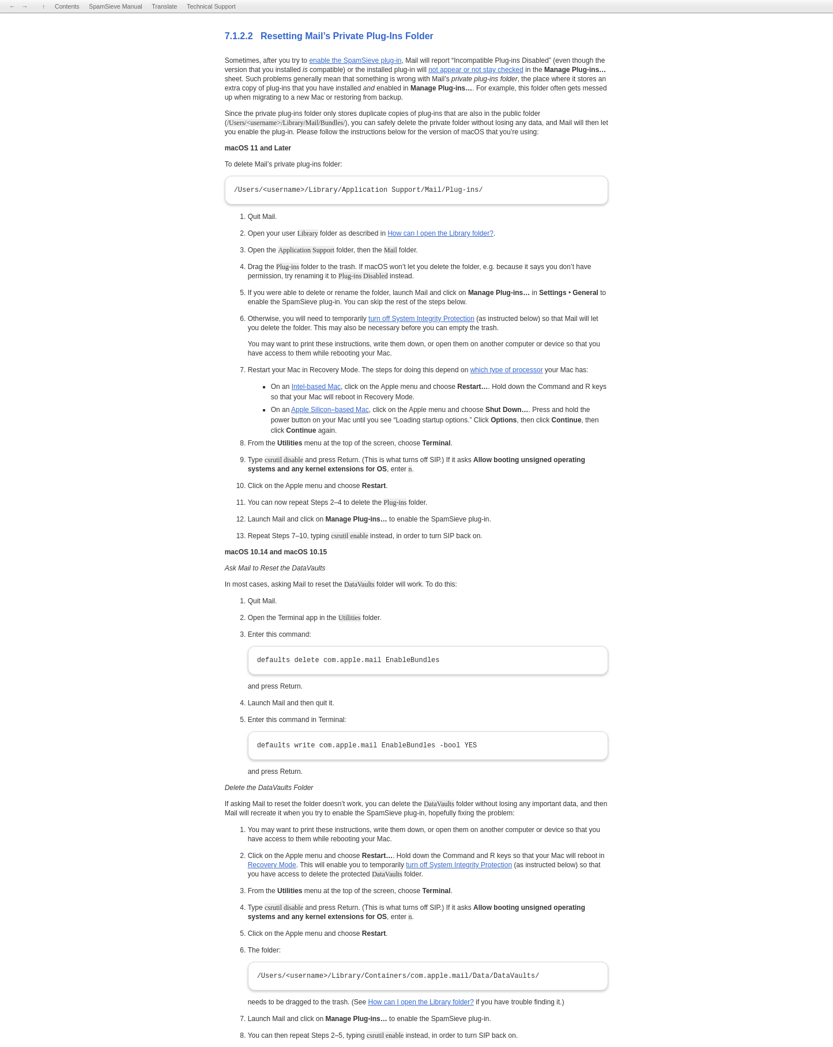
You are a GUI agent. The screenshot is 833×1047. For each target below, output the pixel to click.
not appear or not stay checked (475, 70)
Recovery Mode (272, 865)
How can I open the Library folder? (440, 233)
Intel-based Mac (316, 387)
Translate (164, 6)
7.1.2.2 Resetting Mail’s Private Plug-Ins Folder (329, 36)
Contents (67, 6)
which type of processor (506, 370)
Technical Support (211, 6)
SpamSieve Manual (115, 6)
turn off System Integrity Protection (421, 319)
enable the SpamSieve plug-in (355, 60)
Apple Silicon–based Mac (330, 410)
